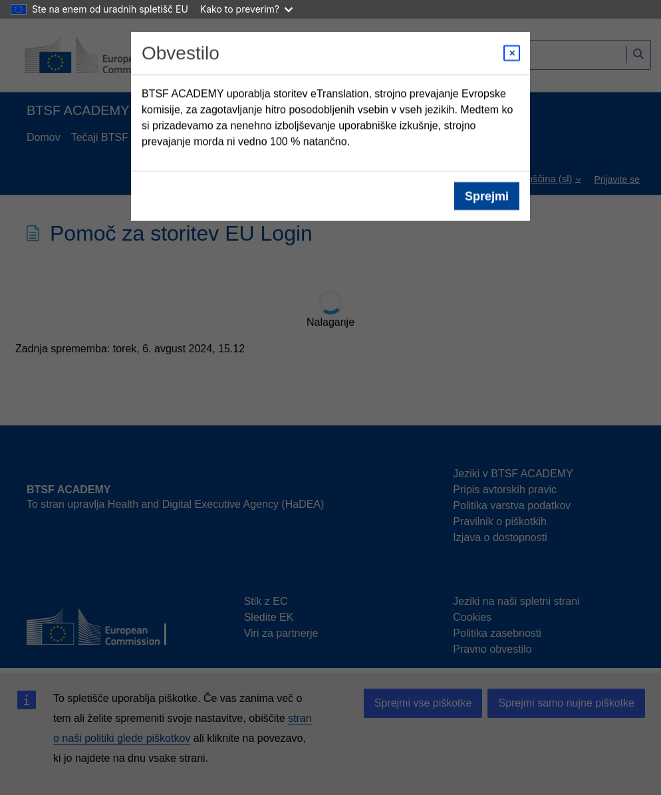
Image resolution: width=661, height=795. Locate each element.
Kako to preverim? (246, 9)
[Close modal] (511, 53)
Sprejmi (487, 196)
